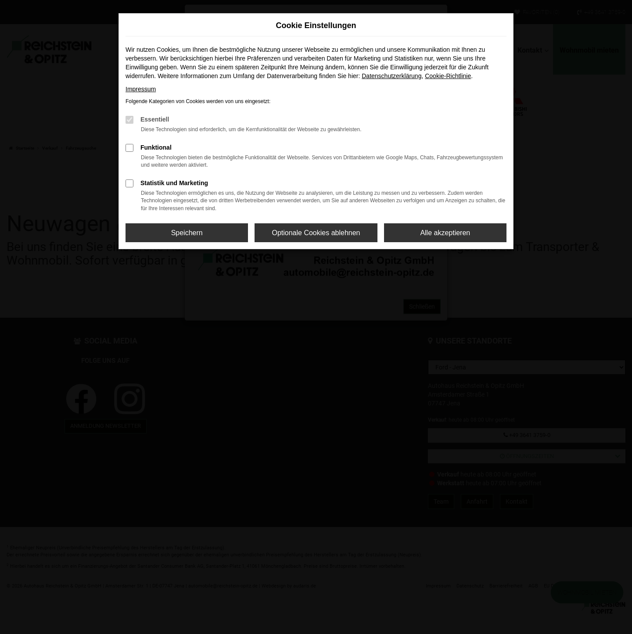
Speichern (187, 232)
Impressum (141, 89)
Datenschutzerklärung (391, 75)
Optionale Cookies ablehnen (316, 232)
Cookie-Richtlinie (448, 75)
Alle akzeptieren (445, 232)
